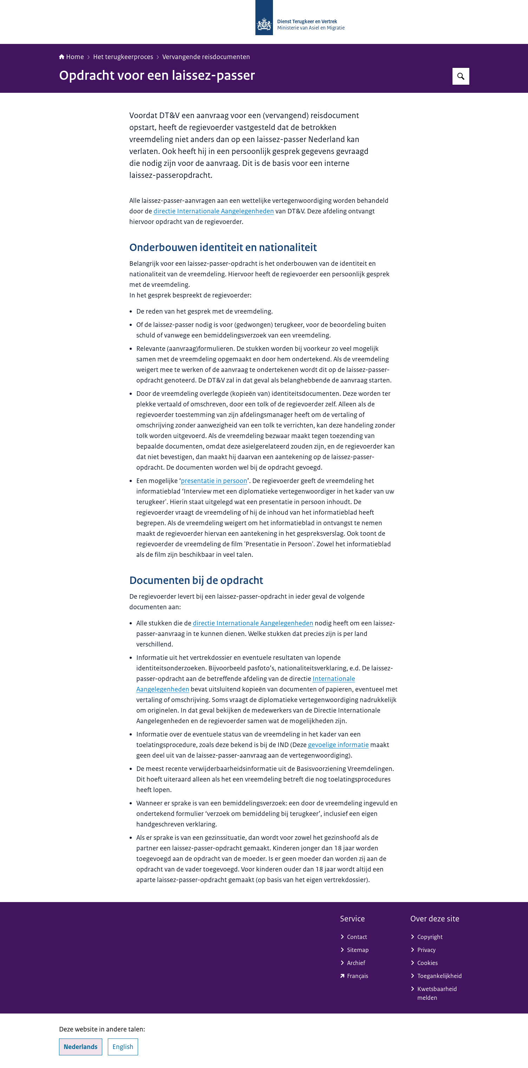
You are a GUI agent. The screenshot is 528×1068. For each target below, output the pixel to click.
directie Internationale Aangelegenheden (214, 211)
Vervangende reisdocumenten (206, 57)
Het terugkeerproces (123, 57)
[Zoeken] (460, 76)
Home (71, 57)
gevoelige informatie (338, 745)
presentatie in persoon (214, 481)
